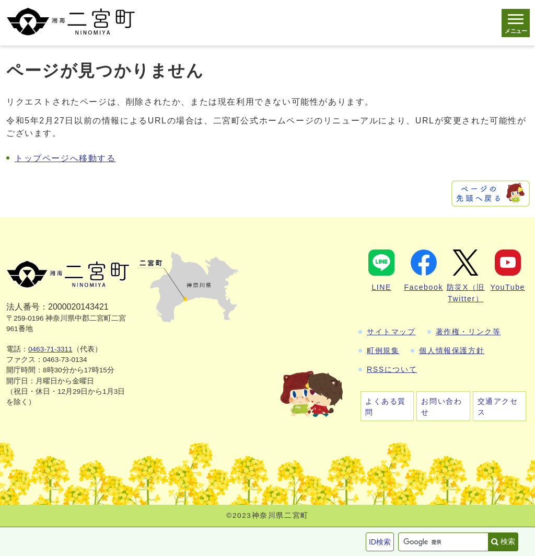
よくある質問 (385, 406)
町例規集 (383, 350)
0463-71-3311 (50, 349)
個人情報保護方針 (451, 350)
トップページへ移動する (65, 158)
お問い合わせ (441, 406)
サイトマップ (391, 331)
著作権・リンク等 (468, 331)
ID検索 (380, 542)
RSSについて (392, 369)
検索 (508, 541)
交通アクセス (498, 406)
